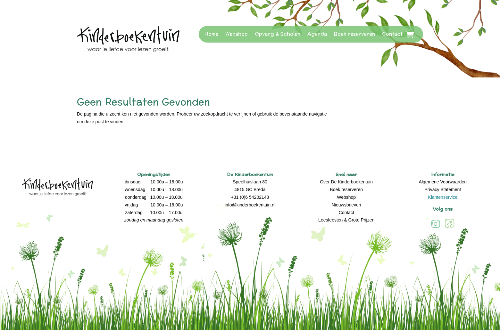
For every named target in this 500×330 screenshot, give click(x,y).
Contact (392, 34)
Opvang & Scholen (277, 34)
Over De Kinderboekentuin (346, 181)
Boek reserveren (354, 34)
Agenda (317, 34)
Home (211, 34)
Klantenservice (442, 197)
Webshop (236, 34)
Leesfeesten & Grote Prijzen (346, 219)
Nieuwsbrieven (346, 204)
